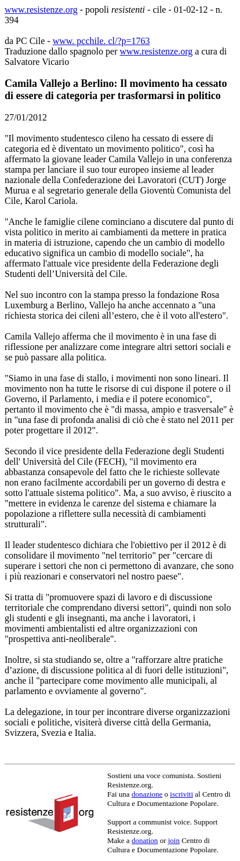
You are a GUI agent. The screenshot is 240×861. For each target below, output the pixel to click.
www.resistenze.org (41, 9)
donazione (147, 794)
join (174, 840)
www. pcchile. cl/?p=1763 (101, 41)
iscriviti (181, 794)
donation (145, 840)
